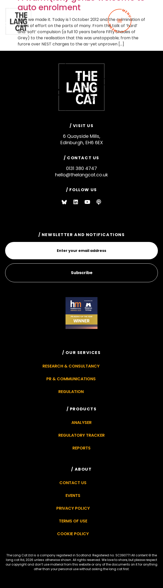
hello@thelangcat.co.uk (81, 175)
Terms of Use (73, 521)
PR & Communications (71, 379)
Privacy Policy (73, 508)
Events (73, 495)
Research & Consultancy (71, 366)
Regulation (71, 392)
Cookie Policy (73, 534)
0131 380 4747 (81, 168)
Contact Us (72, 483)
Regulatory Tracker (81, 435)
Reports (81, 448)
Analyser (81, 422)
